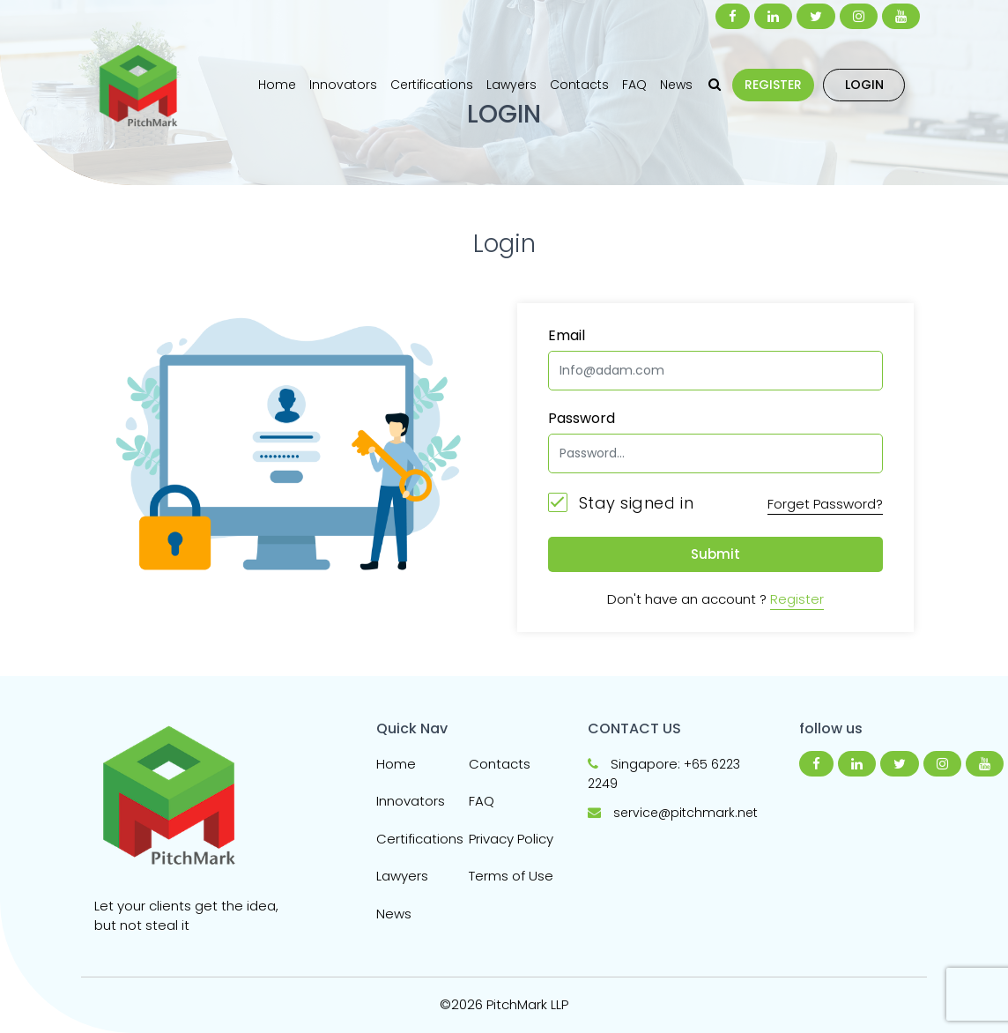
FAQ (634, 84)
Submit (715, 554)
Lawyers (511, 84)
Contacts (579, 84)
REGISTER (773, 84)
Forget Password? (825, 503)
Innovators (343, 84)
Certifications (431, 84)
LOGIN (864, 84)
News (676, 84)
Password (581, 418)
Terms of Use (511, 875)
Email (566, 335)
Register (797, 599)
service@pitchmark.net (685, 812)
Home (277, 84)
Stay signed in (620, 503)
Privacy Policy (511, 838)
